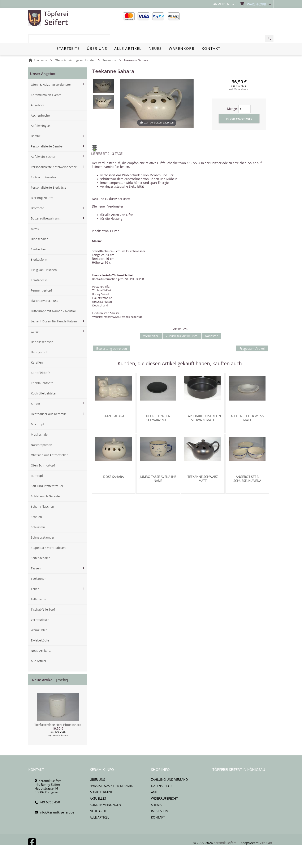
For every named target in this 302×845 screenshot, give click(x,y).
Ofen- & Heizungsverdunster (75, 45)
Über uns (97, 765)
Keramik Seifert (225, 828)
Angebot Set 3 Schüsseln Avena (247, 464)
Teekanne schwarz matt (202, 464)
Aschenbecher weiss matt (247, 403)
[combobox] (242, 18)
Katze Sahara (113, 401)
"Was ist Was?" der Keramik (111, 771)
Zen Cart (266, 828)
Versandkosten (60, 720)
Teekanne (109, 45)
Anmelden (221, 4)
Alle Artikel (99, 802)
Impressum (159, 796)
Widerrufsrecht (164, 784)
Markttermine (101, 777)
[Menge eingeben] (244, 94)
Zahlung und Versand (169, 765)
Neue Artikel (100, 796)
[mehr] (62, 665)
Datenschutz (162, 771)
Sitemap (157, 790)
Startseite (40, 45)
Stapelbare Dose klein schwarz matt (203, 403)
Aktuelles (98, 784)
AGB (154, 777)
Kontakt (158, 802)
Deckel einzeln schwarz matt (158, 403)
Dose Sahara (113, 462)
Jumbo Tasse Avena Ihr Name (158, 464)
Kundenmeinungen (105, 790)
